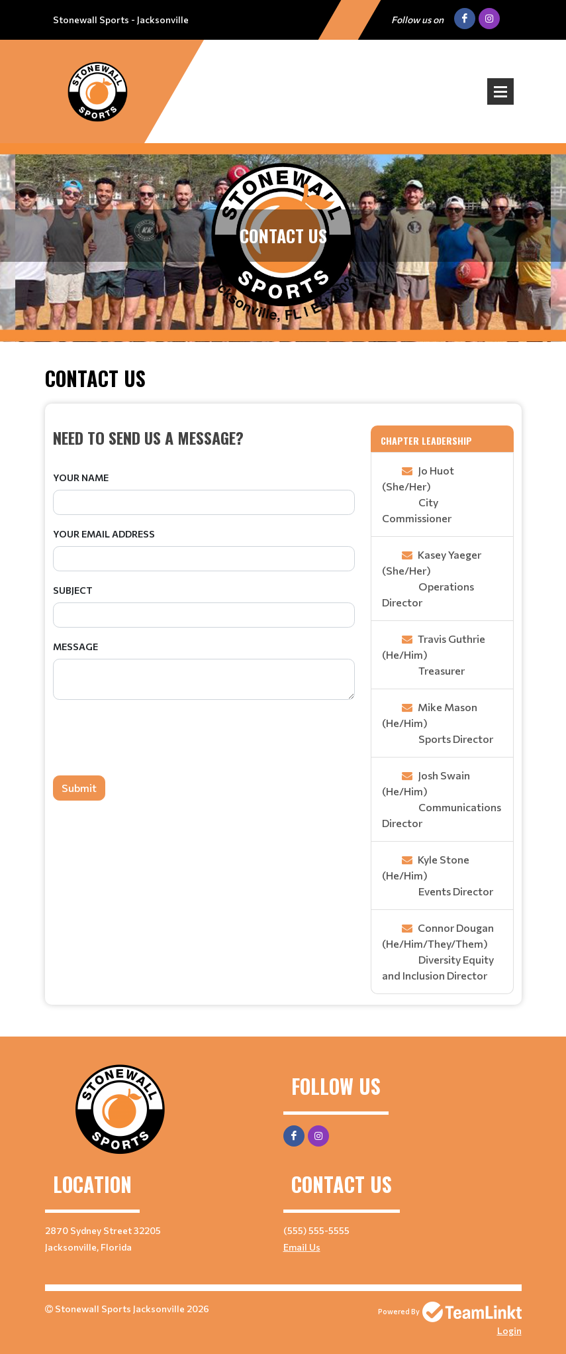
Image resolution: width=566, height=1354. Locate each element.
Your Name (81, 477)
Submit (79, 787)
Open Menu (500, 91)
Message (75, 646)
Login (509, 1330)
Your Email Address (104, 533)
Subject (73, 590)
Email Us (301, 1247)
